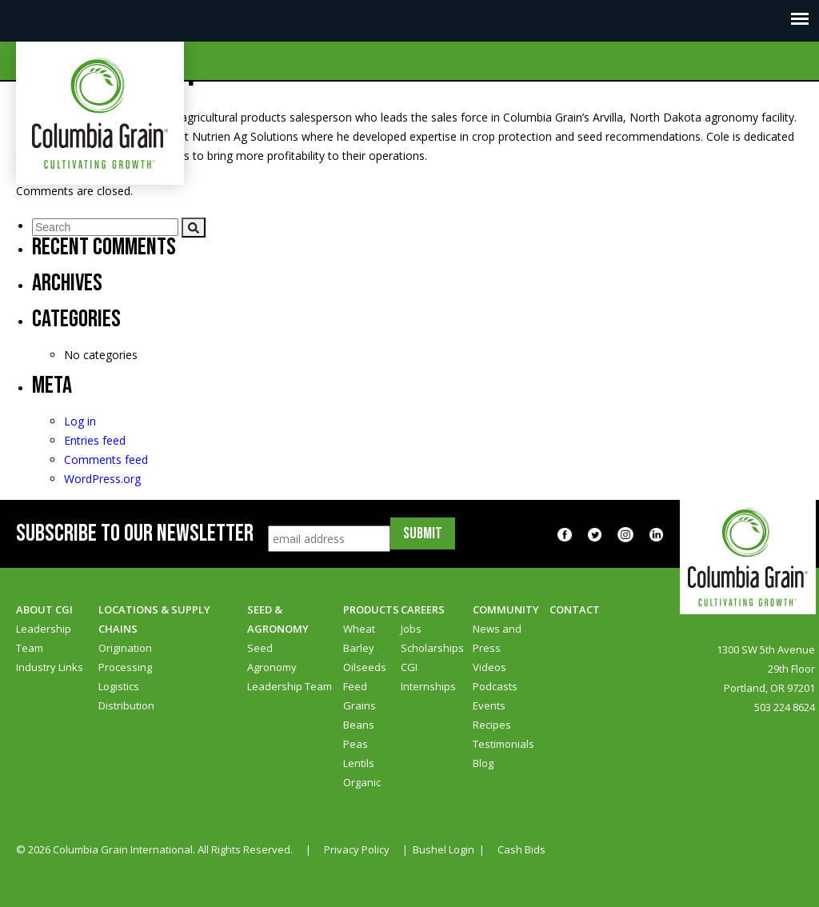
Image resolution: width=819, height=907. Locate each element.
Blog (483, 763)
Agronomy (272, 667)
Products (371, 609)
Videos (489, 667)
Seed (260, 648)
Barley (358, 648)
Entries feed (95, 440)
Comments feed (106, 459)
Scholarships (432, 648)
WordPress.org (102, 478)
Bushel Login (443, 849)
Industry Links (49, 667)
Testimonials (503, 744)
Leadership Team (289, 686)
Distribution (126, 705)
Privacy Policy (357, 849)
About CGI (44, 609)
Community (506, 609)
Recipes (492, 724)
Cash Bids (521, 849)
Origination (125, 648)
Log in (80, 421)
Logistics (118, 686)
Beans (358, 724)
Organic (362, 782)
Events (489, 705)
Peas (355, 744)
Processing (125, 667)
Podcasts (495, 686)
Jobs (411, 628)
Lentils (358, 763)
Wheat (359, 628)
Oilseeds (364, 667)
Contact (574, 609)
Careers (423, 609)
